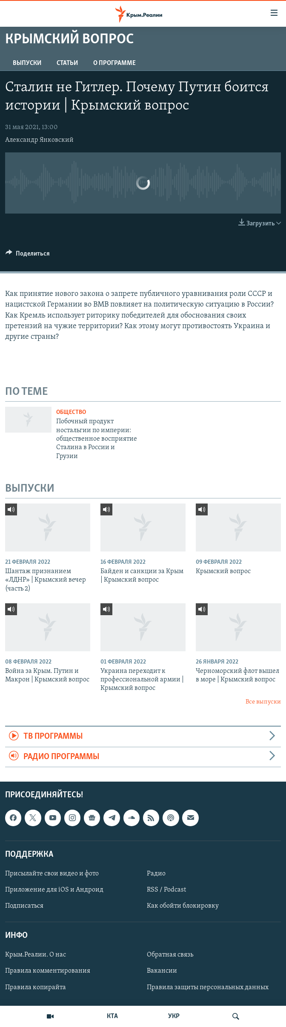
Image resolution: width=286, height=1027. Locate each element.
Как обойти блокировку (183, 906)
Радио (156, 873)
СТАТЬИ (67, 63)
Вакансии (162, 971)
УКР (174, 1016)
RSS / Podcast (166, 889)
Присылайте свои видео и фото (52, 873)
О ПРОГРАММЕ (114, 63)
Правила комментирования (47, 971)
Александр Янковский (39, 140)
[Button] (28, 256)
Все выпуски (263, 702)
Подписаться (24, 906)
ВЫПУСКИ (27, 63)
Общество (71, 412)
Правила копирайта (35, 987)
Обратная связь (170, 954)
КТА (112, 1016)
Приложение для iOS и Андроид (54, 889)
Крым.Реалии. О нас (35, 954)
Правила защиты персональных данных (208, 987)
